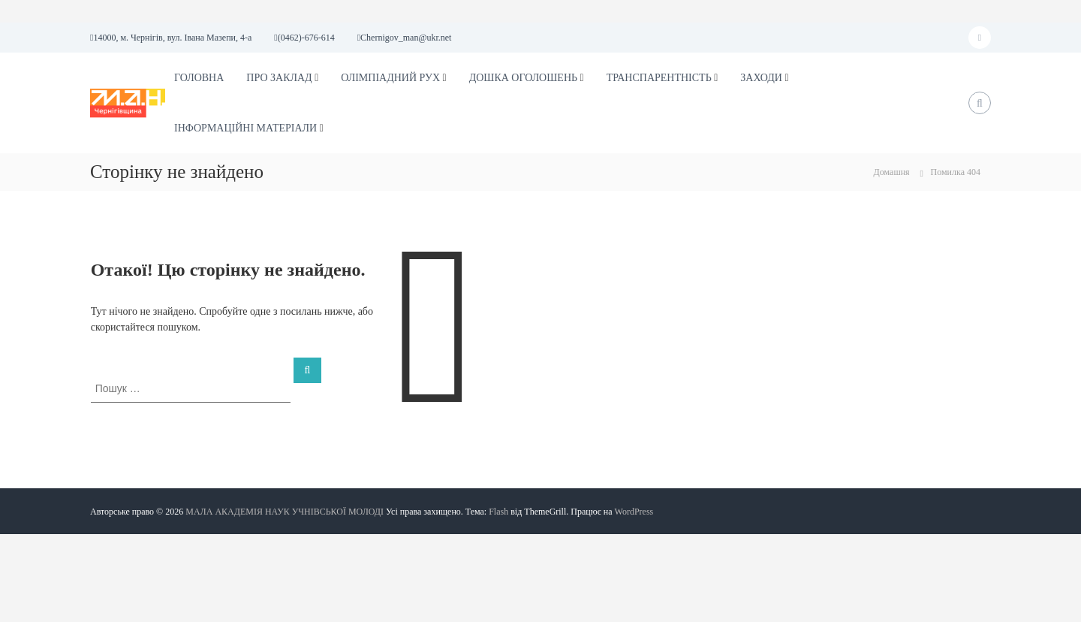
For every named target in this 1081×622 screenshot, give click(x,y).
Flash (498, 511)
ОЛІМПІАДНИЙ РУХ (390, 77)
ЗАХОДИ (761, 77)
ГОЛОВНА (199, 77)
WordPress (634, 511)
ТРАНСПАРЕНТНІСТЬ (659, 77)
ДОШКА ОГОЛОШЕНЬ (523, 77)
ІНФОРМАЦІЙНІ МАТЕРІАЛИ (245, 128)
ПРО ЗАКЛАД (279, 77)
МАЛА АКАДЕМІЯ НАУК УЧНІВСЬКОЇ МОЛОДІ (284, 511)
